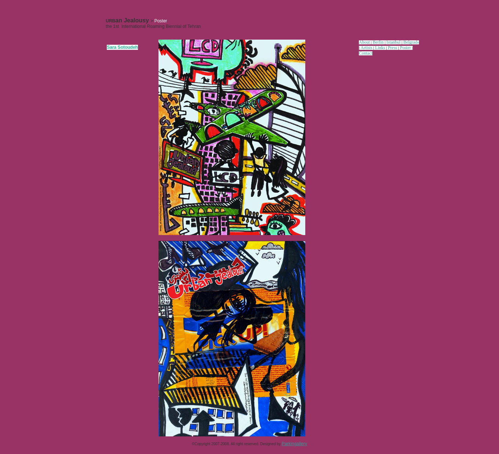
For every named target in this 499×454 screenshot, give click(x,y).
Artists (366, 47)
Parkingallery (294, 443)
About (364, 42)
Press (392, 47)
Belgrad (410, 42)
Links (380, 47)
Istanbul (393, 42)
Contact (365, 53)
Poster (405, 47)
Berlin (378, 42)
